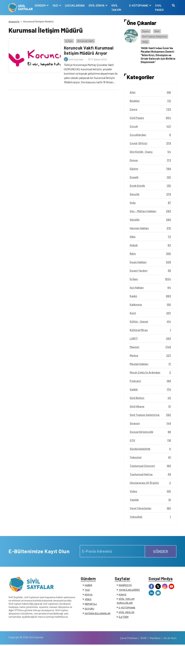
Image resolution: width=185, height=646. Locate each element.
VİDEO (88, 599)
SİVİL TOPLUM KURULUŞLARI (125, 601)
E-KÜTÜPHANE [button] (139, 5)
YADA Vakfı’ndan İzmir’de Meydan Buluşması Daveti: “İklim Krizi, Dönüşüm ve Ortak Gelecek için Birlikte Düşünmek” (158, 55)
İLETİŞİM (123, 617)
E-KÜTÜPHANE (127, 607)
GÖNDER (160, 551)
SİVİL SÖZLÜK (126, 612)
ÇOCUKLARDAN (75, 5)
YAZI (87, 590)
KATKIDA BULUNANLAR (97, 613)
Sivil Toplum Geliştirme (154, 36)
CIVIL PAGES (159, 7)
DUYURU (89, 608)
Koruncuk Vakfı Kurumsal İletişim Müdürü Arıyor (89, 50)
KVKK (144, 639)
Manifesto (155, 639)
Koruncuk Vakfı (85, 40)
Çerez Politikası (129, 639)
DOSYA (88, 594)
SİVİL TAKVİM (116, 7)
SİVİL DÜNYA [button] (97, 5)
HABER (88, 585)
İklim (157, 31)
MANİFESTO (125, 585)
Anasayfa (13, 21)
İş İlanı (68, 40)
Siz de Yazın (170, 639)
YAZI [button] (56, 5)
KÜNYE (122, 594)
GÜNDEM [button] (40, 5)
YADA (145, 41)
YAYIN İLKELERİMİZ (129, 590)
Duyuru (145, 31)
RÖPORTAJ (91, 604)
